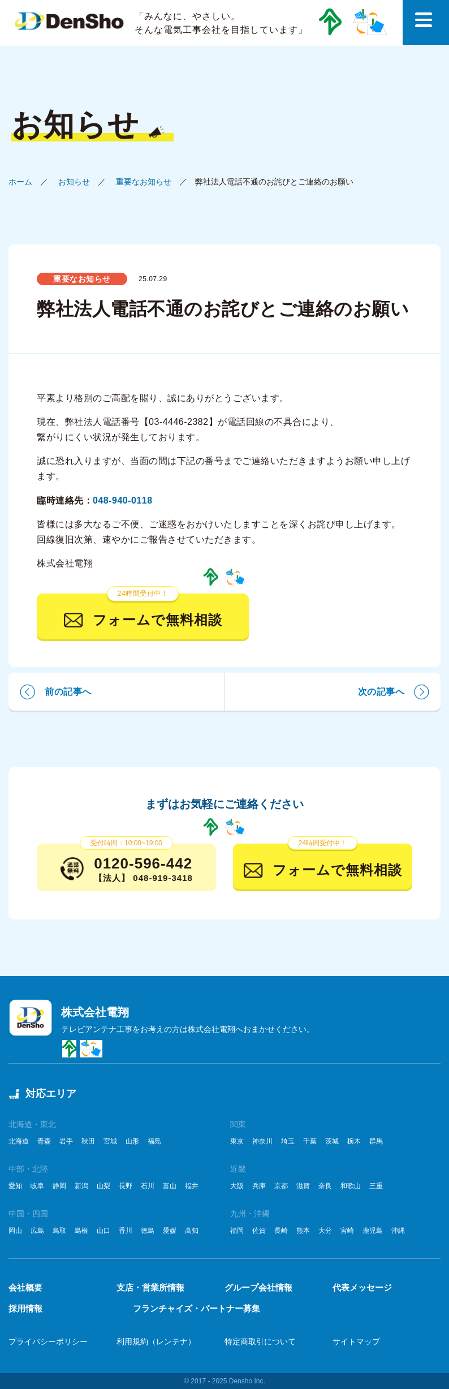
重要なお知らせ (143, 181)
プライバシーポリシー (48, 1341)
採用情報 (25, 1308)
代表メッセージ (362, 1287)
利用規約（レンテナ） (156, 1341)
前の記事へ (68, 691)
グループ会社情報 (258, 1287)
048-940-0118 (123, 500)
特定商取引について (260, 1341)
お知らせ (74, 181)
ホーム (20, 181)
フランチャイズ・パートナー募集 (196, 1308)
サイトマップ (356, 1341)
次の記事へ (381, 691)
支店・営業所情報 (150, 1287)
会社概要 (25, 1287)
